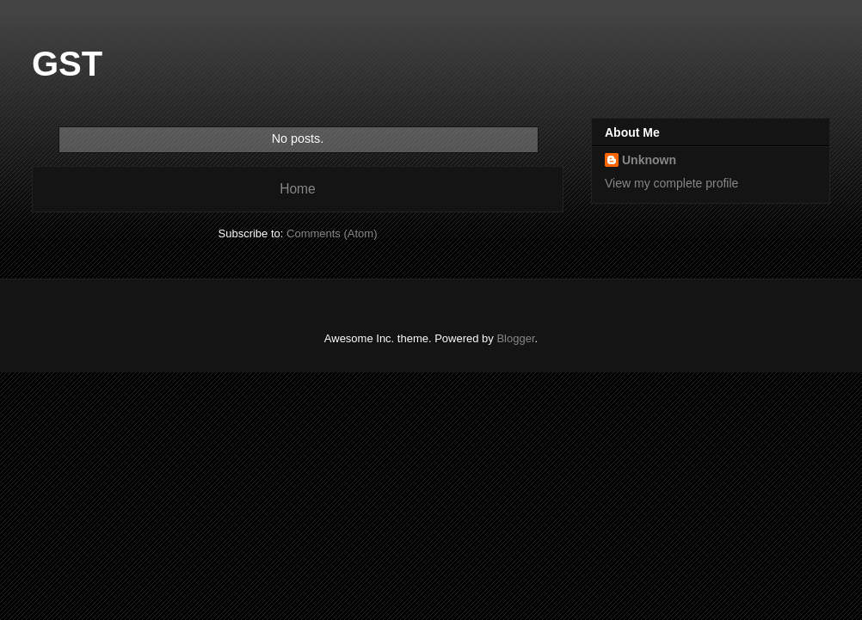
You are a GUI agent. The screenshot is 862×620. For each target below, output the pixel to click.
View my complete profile (671, 183)
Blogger (515, 338)
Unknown (649, 160)
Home (298, 188)
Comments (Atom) (331, 233)
